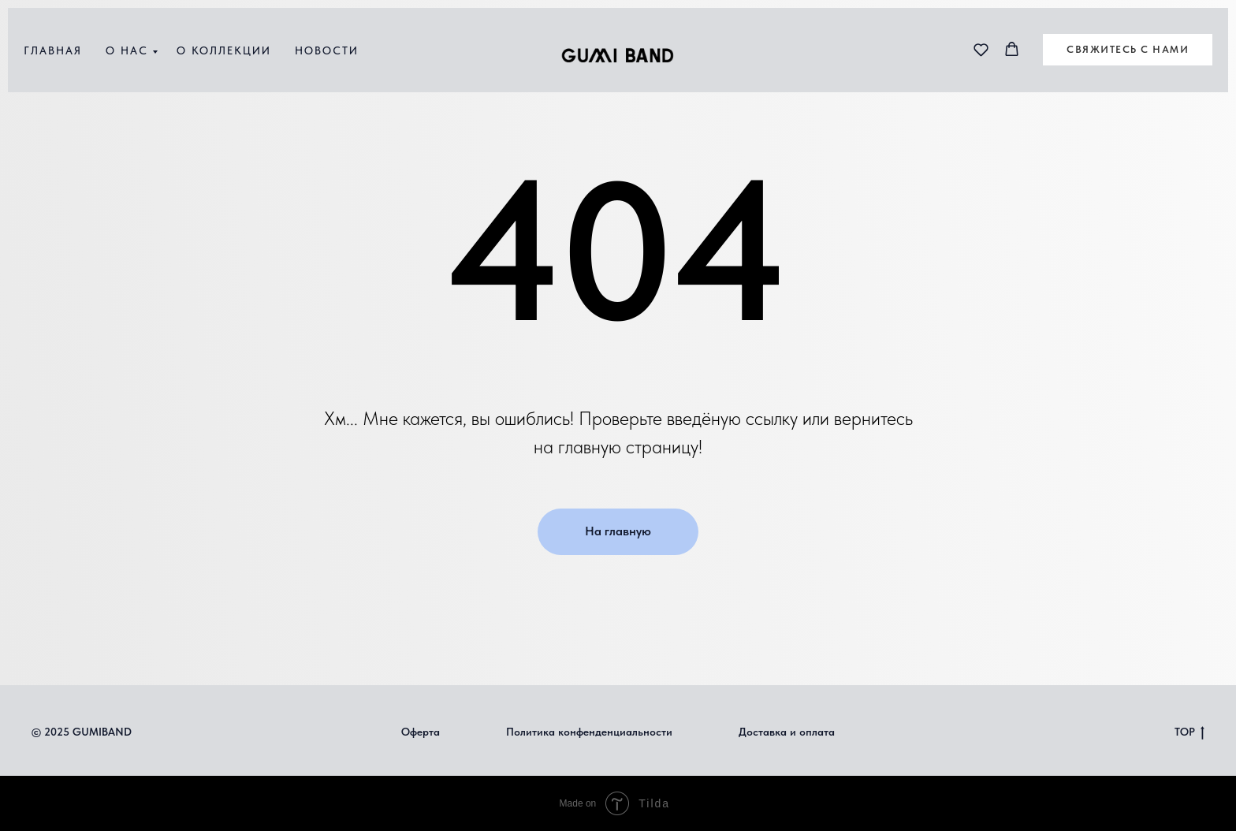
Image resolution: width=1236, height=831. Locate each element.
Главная (53, 50)
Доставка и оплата (787, 731)
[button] (981, 49)
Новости (327, 50)
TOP (1189, 732)
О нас (127, 50)
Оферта (420, 731)
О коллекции (224, 50)
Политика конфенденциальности (589, 731)
